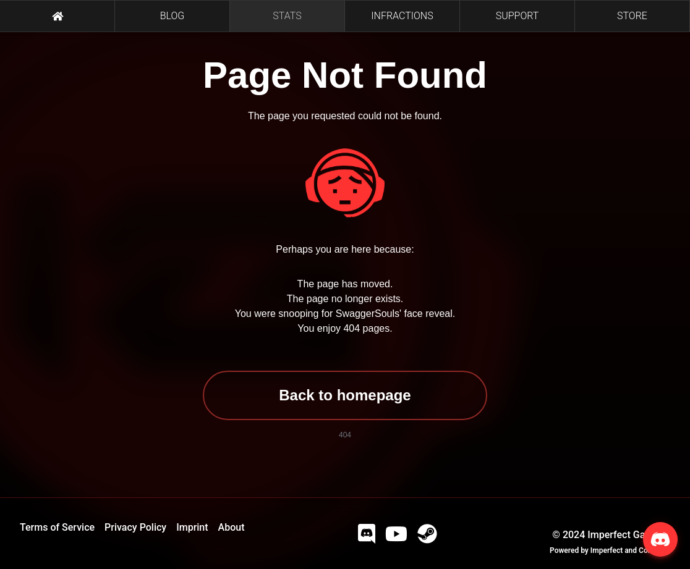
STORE (632, 16)
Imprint (192, 527)
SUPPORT (517, 16)
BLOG (172, 16)
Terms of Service (57, 527)
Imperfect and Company (630, 550)
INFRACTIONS (402, 16)
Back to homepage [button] (345, 395)
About (231, 527)
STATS (287, 16)
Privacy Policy (135, 527)
